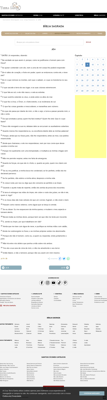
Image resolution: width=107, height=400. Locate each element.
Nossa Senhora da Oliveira (34, 363)
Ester (50, 326)
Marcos (17, 342)
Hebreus (63, 345)
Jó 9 (39, 20)
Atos (27, 340)
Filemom (63, 342)
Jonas (86, 326)
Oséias (74, 329)
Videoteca (58, 294)
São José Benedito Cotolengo (88, 369)
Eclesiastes (64, 324)
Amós (74, 333)
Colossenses (41, 347)
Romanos (28, 342)
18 (103, 70)
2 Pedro (75, 342)
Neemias (51, 324)
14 (82, 70)
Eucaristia (56, 365)
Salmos (51, 331)
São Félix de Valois (32, 367)
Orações (56, 298)
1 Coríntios (29, 345)
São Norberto (30, 373)
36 (103, 85)
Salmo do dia (30, 34)
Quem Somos (98, 296)
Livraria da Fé (37, 294)
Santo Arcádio (57, 373)
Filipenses (41, 345)
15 (87, 70)
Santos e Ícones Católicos (10, 294)
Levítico (17, 329)
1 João (74, 345)
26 (82, 80)
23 (98, 75)
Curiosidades (57, 300)
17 (98, 70)
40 (93, 91)
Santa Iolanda (84, 380)
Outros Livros (35, 308)
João (16, 347)
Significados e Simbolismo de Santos (10, 298)
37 (77, 91)
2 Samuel (28, 333)
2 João (74, 347)
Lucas (16, 345)
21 (87, 75)
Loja (37, 15)
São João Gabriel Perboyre (87, 375)
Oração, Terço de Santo (6, 302)
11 (98, 64)
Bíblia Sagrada (15, 20)
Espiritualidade (35, 296)
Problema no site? (99, 302)
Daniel (74, 326)
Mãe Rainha (30, 380)
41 (98, 91)
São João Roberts (58, 377)
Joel (74, 331)
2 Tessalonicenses (54, 342)
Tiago (62, 347)
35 (98, 85)
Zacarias (98, 329)
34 (93, 85)
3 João (86, 340)
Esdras (40, 333)
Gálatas (40, 340)
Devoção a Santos (5, 300)
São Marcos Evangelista (6, 378)
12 (103, 64)
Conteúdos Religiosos (100, 298)
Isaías (62, 329)
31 (77, 85)
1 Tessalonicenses (54, 340)
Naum (85, 331)
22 (93, 75)
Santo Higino (30, 369)
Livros (21, 20)
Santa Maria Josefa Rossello (8, 373)
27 (87, 80)
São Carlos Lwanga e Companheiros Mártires (92, 371)
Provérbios (52, 333)
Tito (62, 340)
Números (17, 331)
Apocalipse (87, 345)
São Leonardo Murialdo (60, 375)
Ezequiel (75, 324)
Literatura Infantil (36, 306)
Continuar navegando (92, 393)
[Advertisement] (67, 6)
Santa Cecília (30, 375)
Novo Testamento (83, 34)
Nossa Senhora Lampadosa (61, 367)
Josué (28, 324)
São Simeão (83, 377)
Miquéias (86, 329)
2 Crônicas (41, 331)
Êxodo (16, 326)
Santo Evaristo (31, 378)
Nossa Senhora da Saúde (87, 367)
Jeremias (63, 331)
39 (87, 91)
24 (103, 75)
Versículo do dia (11, 34)
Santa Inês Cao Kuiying (6, 363)
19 (77, 75)
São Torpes (3, 371)
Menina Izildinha (58, 378)
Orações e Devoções (37, 298)
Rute (27, 329)
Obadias (86, 324)
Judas (86, 342)
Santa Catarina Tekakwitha (34, 365)
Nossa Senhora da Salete (87, 363)
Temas (100, 34)
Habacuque (87, 333)
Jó (36, 20)
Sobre (98, 294)
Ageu (97, 326)
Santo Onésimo (4, 369)
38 (82, 91)
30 (103, 80)
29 (98, 80)
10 (93, 64)
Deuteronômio (19, 333)
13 (77, 70)
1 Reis (39, 324)
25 (77, 80)
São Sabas (83, 373)
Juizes (28, 326)
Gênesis (17, 324)
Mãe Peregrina (4, 380)
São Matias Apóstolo (59, 380)
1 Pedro (75, 340)
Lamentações (65, 333)
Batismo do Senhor (5, 377)
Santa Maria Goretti (32, 371)
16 (93, 70)
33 (87, 85)
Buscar (88, 42)
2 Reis (39, 326)
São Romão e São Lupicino (7, 365)
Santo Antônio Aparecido (61, 363)
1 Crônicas (40, 329)
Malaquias (98, 331)
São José (56, 371)
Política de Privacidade (100, 300)
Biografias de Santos (37, 302)
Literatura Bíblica (36, 300)
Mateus (17, 340)
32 (82, 85)
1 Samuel (28, 331)
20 (82, 75)
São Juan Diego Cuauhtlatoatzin (9, 367)
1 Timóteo (52, 345)
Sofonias (98, 324)
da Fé (58, 15)
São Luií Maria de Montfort (87, 378)
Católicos (12, 15)
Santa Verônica (84, 365)
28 (93, 80)
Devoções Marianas (36, 304)
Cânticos (63, 326)
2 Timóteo (52, 347)
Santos (56, 296)
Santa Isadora (4, 375)
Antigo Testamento (29, 20)
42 (103, 91)
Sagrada (99, 15)
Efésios (40, 342)
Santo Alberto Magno (59, 369)
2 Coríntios (29, 347)
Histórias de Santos (5, 296)
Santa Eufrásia (31, 377)
